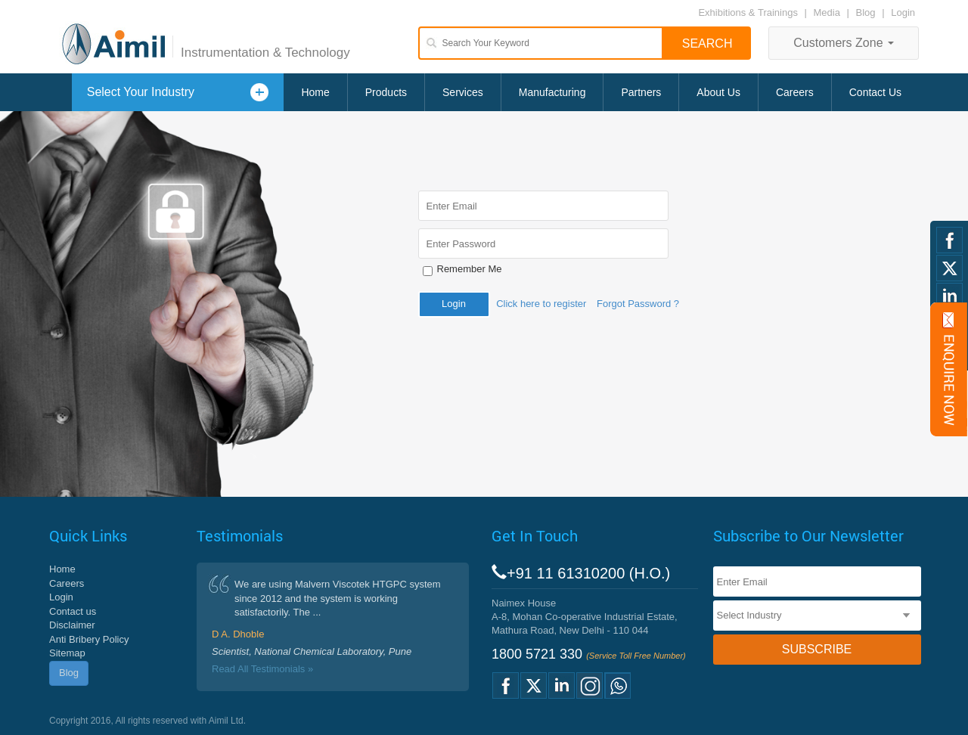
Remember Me (469, 268)
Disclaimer (72, 625)
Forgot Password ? (638, 303)
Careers (795, 92)
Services (462, 92)
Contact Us (875, 92)
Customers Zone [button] (843, 42)
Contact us (72, 611)
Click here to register (541, 303)
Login (903, 12)
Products (386, 92)
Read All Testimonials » (262, 669)
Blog (866, 12)
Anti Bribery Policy (89, 639)
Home (315, 92)
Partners (641, 92)
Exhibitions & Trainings (748, 12)
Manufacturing (552, 92)
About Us (718, 92)
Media (828, 12)
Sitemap (67, 653)
